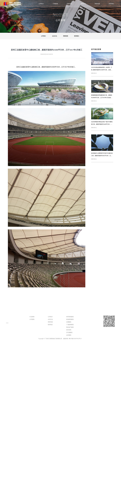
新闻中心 (83, 3)
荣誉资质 (97, 3)
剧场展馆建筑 (70, 319)
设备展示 (69, 3)
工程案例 (55, 3)
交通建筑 (68, 322)
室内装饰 (68, 330)
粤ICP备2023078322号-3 (75, 338)
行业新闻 (31, 316)
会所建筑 (68, 335)
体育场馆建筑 (70, 316)
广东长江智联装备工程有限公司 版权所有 (56, 338)
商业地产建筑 (70, 327)
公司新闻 (31, 319)
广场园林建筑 (70, 324)
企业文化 (54, 36)
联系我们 (111, 3)
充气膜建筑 (69, 332)
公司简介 (41, 3)
